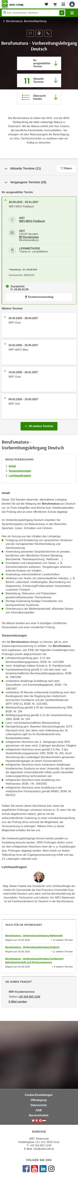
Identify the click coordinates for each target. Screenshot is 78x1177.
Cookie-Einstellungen (39, 1095)
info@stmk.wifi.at (43, 1148)
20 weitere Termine (40, 425)
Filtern (66, 168)
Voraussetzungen (20, 470)
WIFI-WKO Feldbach (32, 221)
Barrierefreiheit (38, 1115)
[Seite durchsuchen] (33, 12)
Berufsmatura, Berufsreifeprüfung (26, 21)
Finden (61, 12)
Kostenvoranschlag (39, 296)
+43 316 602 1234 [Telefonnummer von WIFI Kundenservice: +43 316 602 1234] (29, 996)
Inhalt (12, 466)
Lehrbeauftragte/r (20, 475)
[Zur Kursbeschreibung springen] (39, 97)
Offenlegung (39, 1100)
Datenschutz (39, 1105)
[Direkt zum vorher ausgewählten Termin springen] (39, 63)
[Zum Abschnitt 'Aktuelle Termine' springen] (39, 80)
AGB (39, 1110)
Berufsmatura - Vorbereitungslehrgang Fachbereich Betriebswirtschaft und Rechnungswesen (34, 960)
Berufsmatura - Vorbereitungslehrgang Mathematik (34, 935)
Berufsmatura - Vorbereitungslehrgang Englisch (32, 947)
